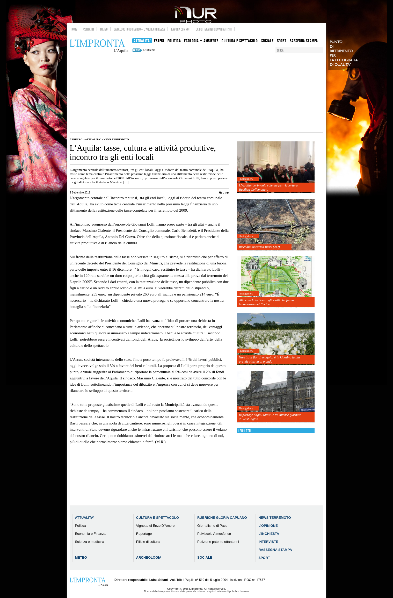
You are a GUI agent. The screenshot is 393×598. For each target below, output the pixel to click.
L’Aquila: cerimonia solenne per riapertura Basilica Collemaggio (268, 187)
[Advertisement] (196, 93)
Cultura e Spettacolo (157, 518)
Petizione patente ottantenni (218, 542)
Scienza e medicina (89, 542)
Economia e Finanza (90, 534)
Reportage (144, 534)
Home (74, 29)
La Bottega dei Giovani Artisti (214, 29)
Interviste (268, 542)
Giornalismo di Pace (212, 526)
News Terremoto (116, 139)
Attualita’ (84, 518)
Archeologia (149, 557)
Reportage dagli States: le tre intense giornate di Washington (270, 417)
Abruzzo (76, 139)
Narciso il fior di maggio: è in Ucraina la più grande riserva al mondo (269, 359)
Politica (80, 526)
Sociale (204, 557)
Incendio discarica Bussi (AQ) (259, 247)
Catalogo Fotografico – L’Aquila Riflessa (139, 29)
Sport (264, 558)
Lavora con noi (180, 29)
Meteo (104, 29)
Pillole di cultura (148, 542)
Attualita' (93, 139)
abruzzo (149, 50)
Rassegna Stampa (275, 550)
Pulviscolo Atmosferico (214, 534)
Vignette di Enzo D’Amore (155, 526)
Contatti (88, 29)
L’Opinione (268, 526)
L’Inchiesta (268, 534)
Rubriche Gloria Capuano (222, 518)
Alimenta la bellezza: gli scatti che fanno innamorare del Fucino (266, 302)
